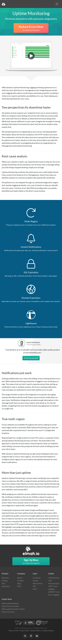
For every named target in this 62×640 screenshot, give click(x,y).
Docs (19, 586)
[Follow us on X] (25, 636)
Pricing (4, 580)
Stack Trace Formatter (10, 606)
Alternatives (38, 583)
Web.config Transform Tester (13, 609)
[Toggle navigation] (57, 4)
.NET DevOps (53, 578)
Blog (19, 583)
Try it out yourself (31, 358)
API (34, 586)
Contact (20, 580)
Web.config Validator (10, 603)
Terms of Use (13, 631)
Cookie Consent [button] (47, 631)
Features (5, 578)
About (19, 578)
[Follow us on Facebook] (31, 636)
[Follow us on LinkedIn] (37, 636)
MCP (35, 589)
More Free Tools (8, 612)
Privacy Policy (24, 631)
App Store (6, 586)
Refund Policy (36, 631)
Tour (3, 583)
